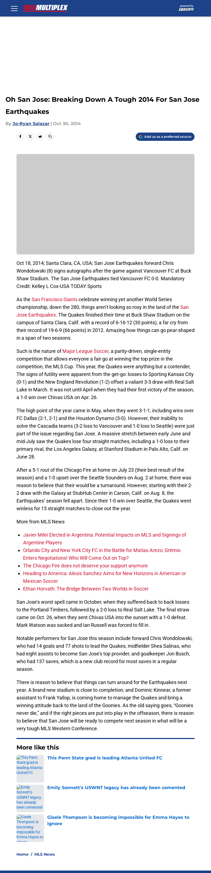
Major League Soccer (85, 351)
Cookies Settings (32, 833)
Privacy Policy (120, 813)
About (20, 803)
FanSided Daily (30, 813)
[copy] (50, 136)
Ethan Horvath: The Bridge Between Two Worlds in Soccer (86, 589)
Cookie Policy (28, 823)
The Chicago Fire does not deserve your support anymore (85, 566)
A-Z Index (175, 823)
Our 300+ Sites (181, 803)
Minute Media (40, 848)
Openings (70, 803)
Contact (113, 803)
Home (22, 764)
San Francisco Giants (54, 299)
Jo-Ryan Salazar (31, 123)
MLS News (44, 764)
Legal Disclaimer (78, 823)
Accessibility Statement (130, 823)
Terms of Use (179, 813)
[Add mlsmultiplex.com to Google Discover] (165, 137)
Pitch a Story (73, 813)
